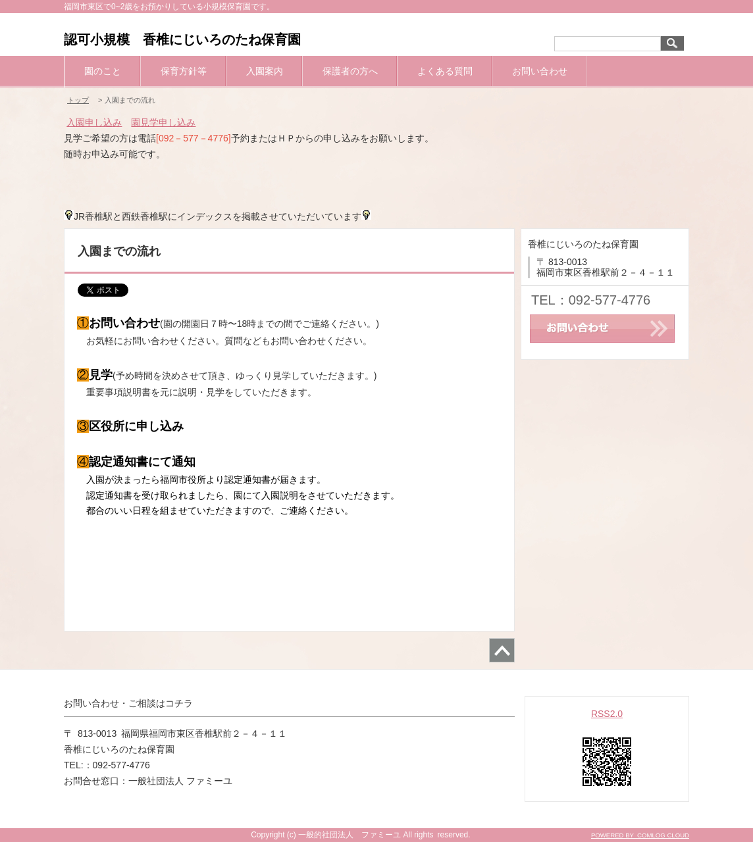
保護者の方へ (350, 71)
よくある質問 (445, 71)
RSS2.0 (607, 713)
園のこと (102, 71)
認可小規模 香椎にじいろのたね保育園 (182, 39)
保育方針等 (183, 71)
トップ (78, 100)
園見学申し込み (163, 122)
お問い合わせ (540, 71)
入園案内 (264, 71)
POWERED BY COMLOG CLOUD (640, 835)
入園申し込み (94, 122)
